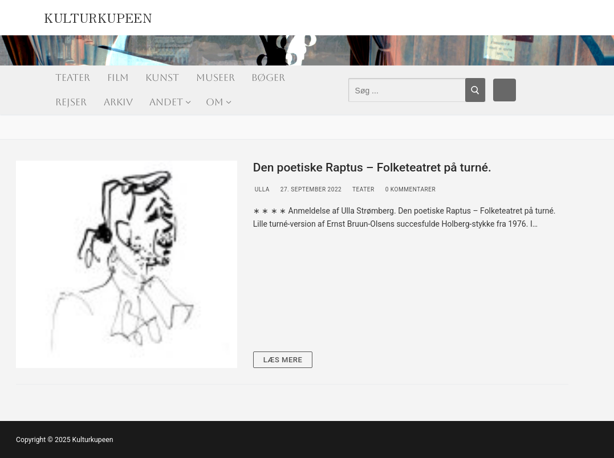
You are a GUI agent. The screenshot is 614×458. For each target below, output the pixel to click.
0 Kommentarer (410, 189)
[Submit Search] (475, 90)
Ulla (261, 189)
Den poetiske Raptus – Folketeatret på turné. (372, 167)
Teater (362, 189)
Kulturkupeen (98, 16)
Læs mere (283, 359)
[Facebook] (504, 90)
